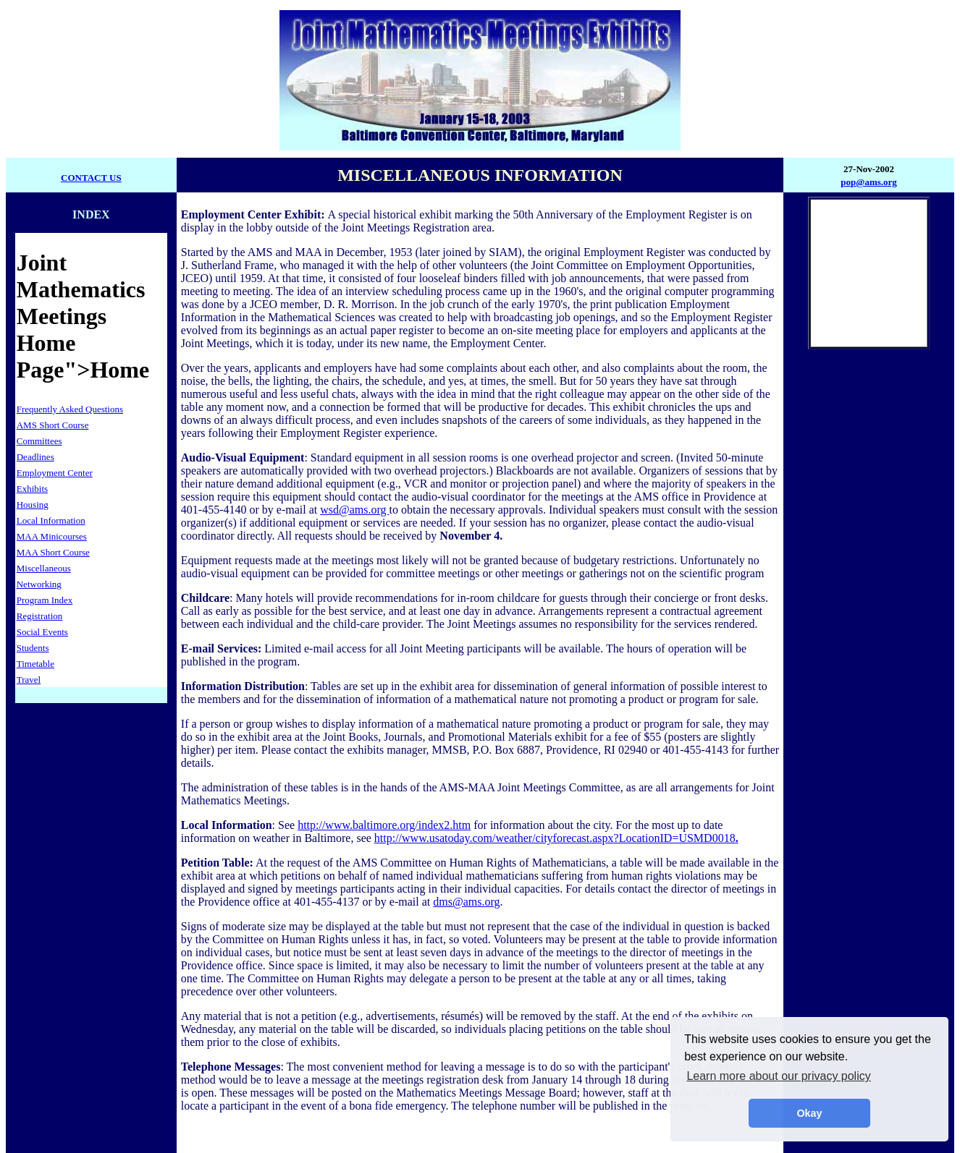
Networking (39, 584)
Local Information (51, 520)
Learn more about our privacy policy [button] (778, 1076)
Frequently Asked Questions (70, 409)
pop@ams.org (868, 181)
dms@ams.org (466, 901)
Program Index (45, 600)
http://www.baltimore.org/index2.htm (384, 825)
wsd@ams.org (354, 509)
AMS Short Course (53, 425)
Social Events (42, 631)
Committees (39, 440)
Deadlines (35, 456)
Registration (40, 615)
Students (33, 647)
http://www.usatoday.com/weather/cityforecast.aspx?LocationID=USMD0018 (556, 838)
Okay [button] (809, 1113)
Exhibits (32, 488)
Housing (33, 504)
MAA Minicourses (52, 536)
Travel (29, 679)
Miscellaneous (44, 568)
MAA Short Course (53, 552)
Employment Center (55, 472)
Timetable (35, 663)
